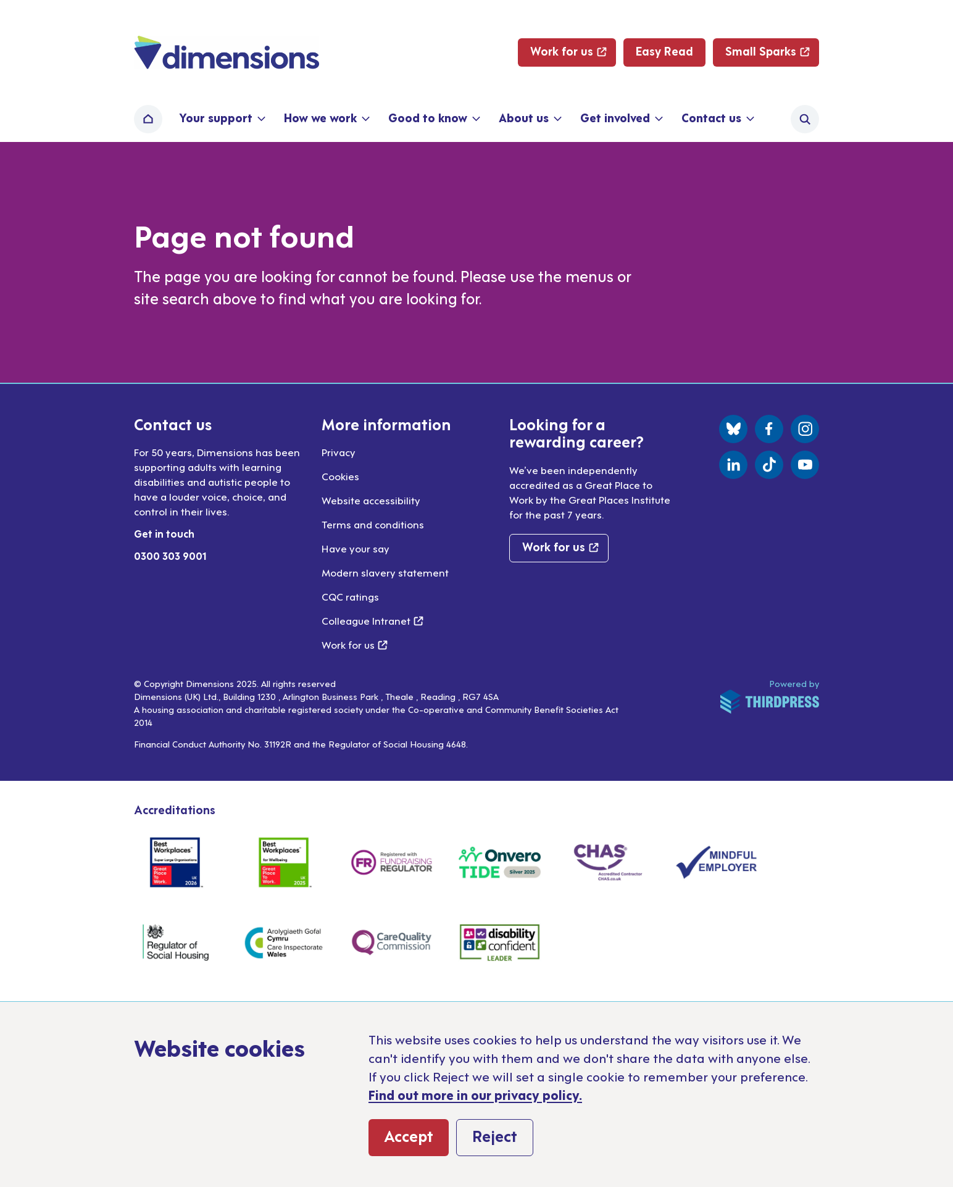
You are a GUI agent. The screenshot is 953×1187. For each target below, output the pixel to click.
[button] (221, 119)
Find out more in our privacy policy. (475, 1094)
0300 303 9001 (170, 555)
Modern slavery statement (385, 572)
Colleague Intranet (372, 620)
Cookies (340, 476)
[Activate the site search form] (805, 119)
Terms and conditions (373, 524)
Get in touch (164, 533)
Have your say (355, 548)
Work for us (355, 644)
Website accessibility (371, 500)
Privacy (339, 452)
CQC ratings (350, 596)
